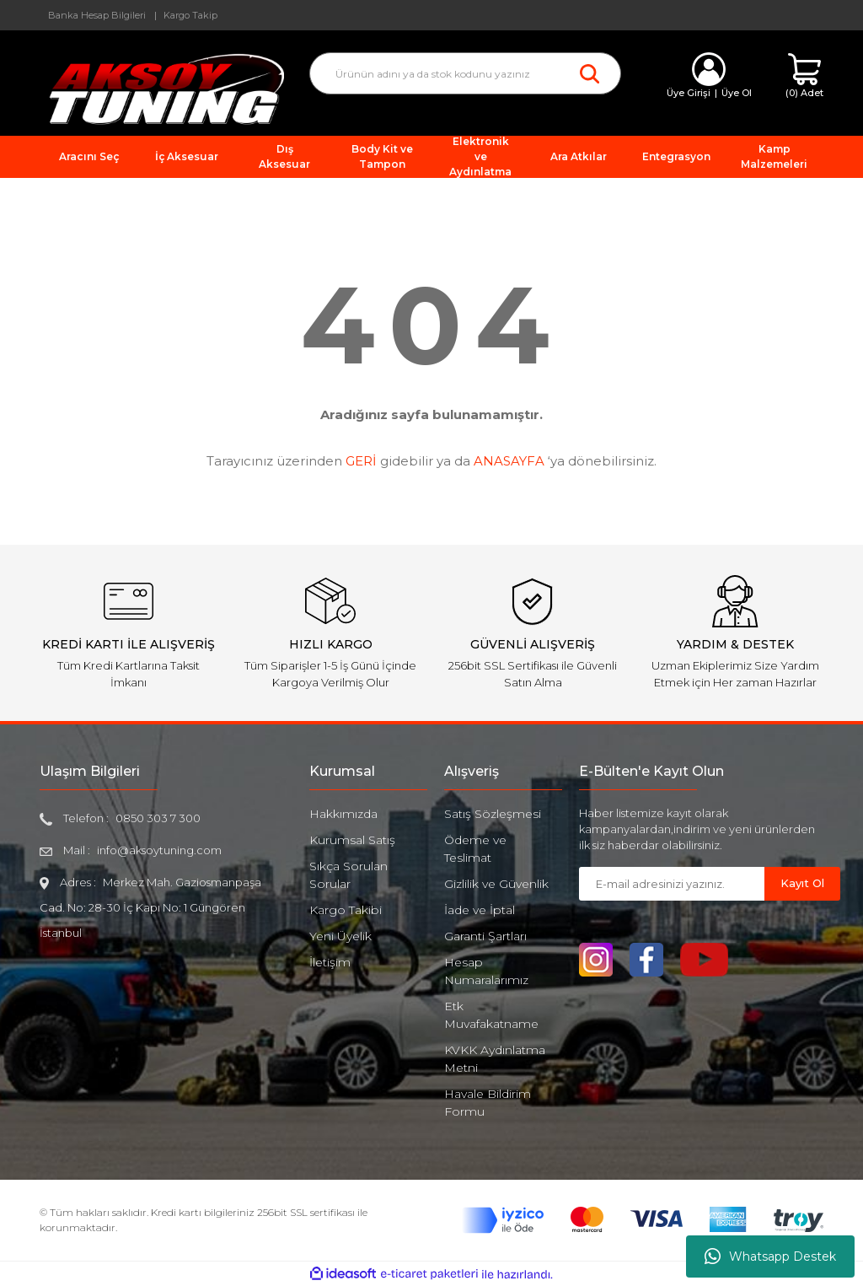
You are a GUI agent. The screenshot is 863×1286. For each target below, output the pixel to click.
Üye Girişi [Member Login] (688, 93)
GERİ (361, 461)
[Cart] (804, 76)
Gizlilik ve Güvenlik (496, 883)
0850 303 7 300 (158, 818)
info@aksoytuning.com (159, 850)
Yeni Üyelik (340, 936)
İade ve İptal (479, 909)
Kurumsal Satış (352, 839)
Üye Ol (736, 93)
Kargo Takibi (345, 909)
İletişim (330, 962)
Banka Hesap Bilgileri (97, 15)
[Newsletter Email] (671, 884)
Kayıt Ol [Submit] (802, 883)
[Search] (465, 73)
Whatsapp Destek (770, 1256)
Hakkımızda (343, 813)
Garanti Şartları (485, 936)
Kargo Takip (190, 15)
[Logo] (162, 88)
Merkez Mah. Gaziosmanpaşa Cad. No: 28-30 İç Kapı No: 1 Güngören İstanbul (150, 907)
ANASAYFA (509, 461)
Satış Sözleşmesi (492, 813)
